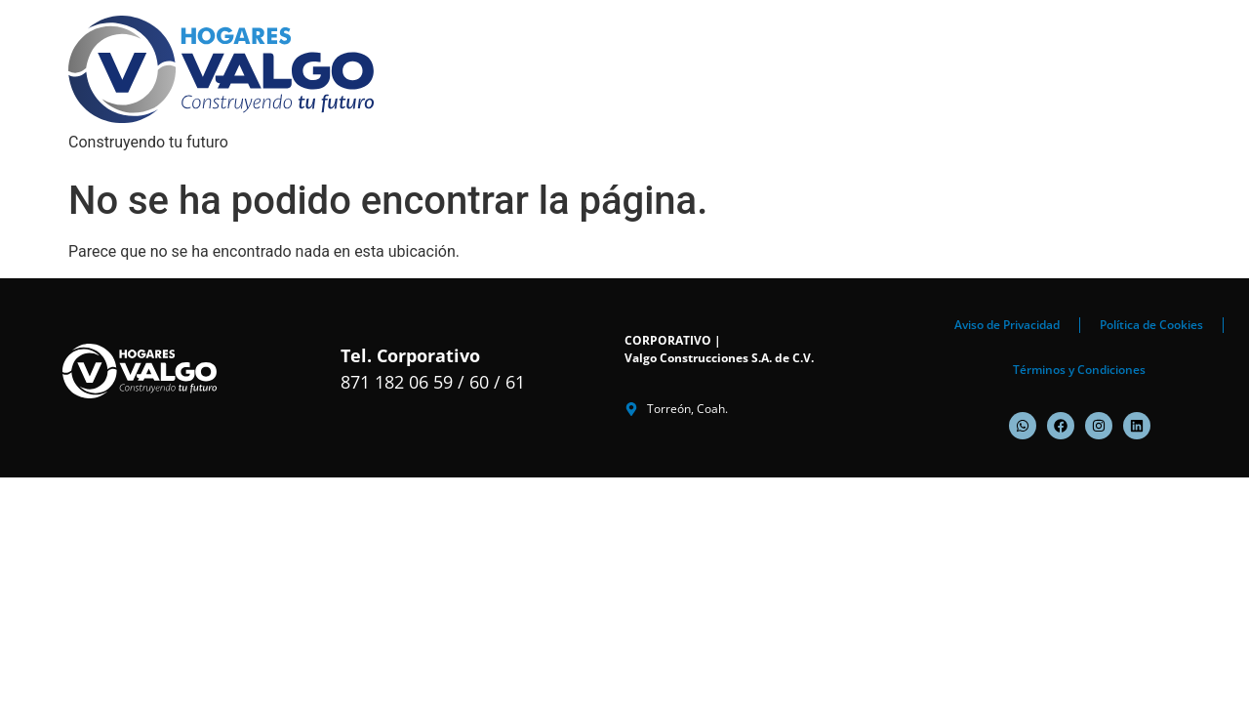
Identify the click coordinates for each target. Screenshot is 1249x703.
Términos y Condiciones (1079, 369)
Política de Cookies (1151, 324)
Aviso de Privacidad (1007, 324)
